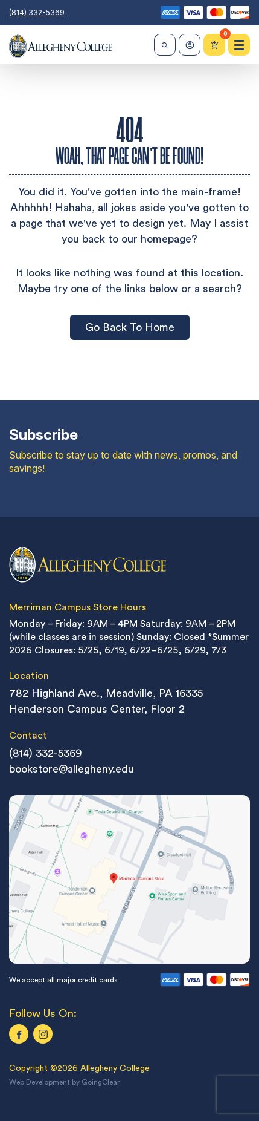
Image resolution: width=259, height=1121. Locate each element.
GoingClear (101, 1082)
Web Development (39, 1082)
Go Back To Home (129, 327)
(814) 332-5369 (37, 12)
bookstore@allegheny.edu (71, 768)
